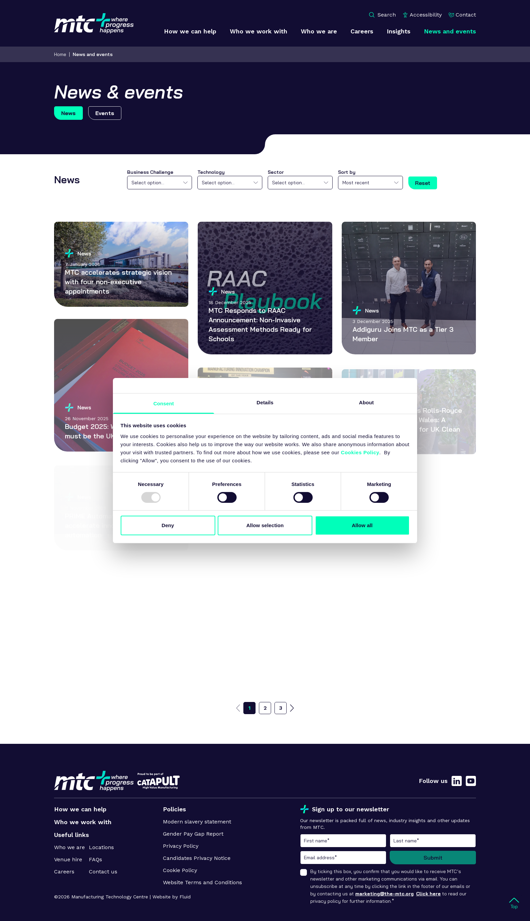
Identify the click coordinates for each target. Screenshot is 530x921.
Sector (276, 172)
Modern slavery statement (197, 821)
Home (60, 54)
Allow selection (265, 525)
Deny (168, 525)
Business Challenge (150, 172)
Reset (422, 183)
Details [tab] (265, 402)
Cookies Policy (360, 452)
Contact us (103, 871)
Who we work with (83, 821)
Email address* (343, 857)
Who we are (69, 847)
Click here (428, 894)
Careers (64, 871)
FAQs (95, 859)
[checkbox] (303, 872)
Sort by (347, 172)
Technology (211, 172)
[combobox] (159, 182)
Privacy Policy (180, 846)
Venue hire (68, 859)
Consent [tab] (163, 403)
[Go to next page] (292, 708)
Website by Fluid (171, 896)
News (68, 113)
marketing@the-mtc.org (384, 894)
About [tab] (366, 402)
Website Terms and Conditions (202, 882)
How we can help (80, 809)
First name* (343, 840)
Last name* (433, 840)
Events (104, 113)
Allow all (362, 525)
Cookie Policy (180, 870)
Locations (101, 847)
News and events (93, 54)
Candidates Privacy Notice (197, 858)
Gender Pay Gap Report (193, 834)
